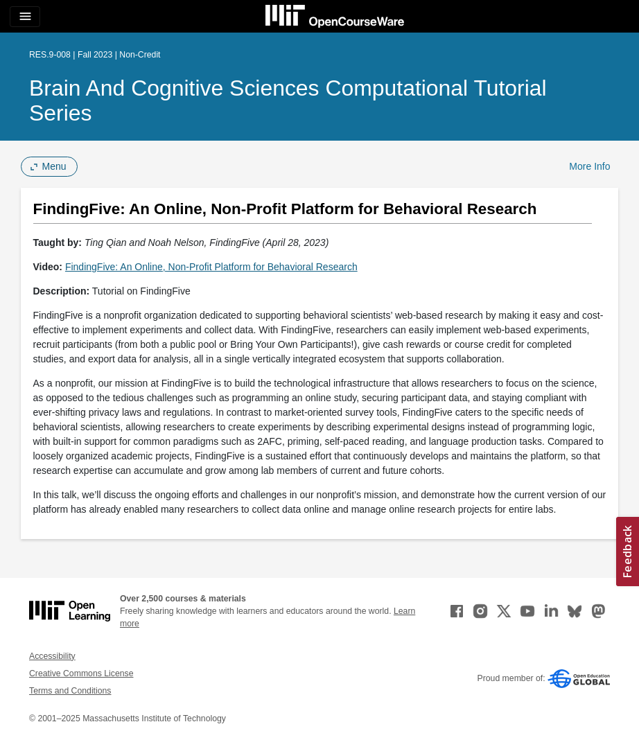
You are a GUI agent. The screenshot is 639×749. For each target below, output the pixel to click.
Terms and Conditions (70, 691)
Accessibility (52, 656)
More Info (589, 166)
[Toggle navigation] (25, 16)
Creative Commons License (81, 673)
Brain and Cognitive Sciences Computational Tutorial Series (288, 100)
